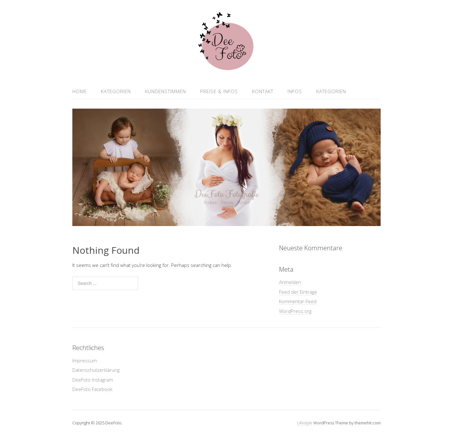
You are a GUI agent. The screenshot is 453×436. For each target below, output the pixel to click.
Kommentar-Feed (297, 301)
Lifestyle (304, 423)
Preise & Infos (219, 91)
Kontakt (262, 91)
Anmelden (290, 282)
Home (79, 91)
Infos (295, 91)
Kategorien (116, 91)
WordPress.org (295, 311)
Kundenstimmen (165, 91)
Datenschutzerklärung (96, 370)
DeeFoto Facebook (92, 389)
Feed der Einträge (298, 292)
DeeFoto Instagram (92, 380)
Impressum (84, 360)
